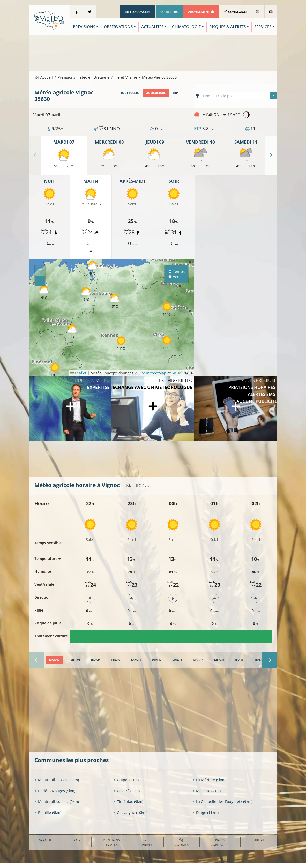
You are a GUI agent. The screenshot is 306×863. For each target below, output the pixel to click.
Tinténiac (128, 801)
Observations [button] (118, 26)
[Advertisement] (153, 52)
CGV (77, 839)
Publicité (259, 839)
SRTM (177, 372)
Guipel (126, 779)
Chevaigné (130, 812)
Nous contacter (220, 842)
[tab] (54, 660)
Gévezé (126, 790)
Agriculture (156, 93)
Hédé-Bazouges (54, 790)
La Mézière (208, 779)
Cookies (182, 842)
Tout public (130, 93)
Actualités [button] (152, 26)
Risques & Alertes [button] (227, 26)
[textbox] (239, 96)
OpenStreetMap (152, 372)
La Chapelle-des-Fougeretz (222, 801)
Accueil (44, 77)
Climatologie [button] (186, 26)
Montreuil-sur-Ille (56, 801)
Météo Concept (138, 12)
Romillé (47, 812)
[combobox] (239, 95)
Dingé (205, 812)
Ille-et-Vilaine (125, 77)
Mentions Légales (111, 842)
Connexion (235, 12)
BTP (175, 93)
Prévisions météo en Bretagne (83, 77)
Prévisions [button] (84, 26)
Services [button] (262, 26)
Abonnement (201, 12)
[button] (55, 369)
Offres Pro (169, 12)
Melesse (206, 790)
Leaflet (78, 372)
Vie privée (147, 842)
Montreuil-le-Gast (56, 779)
